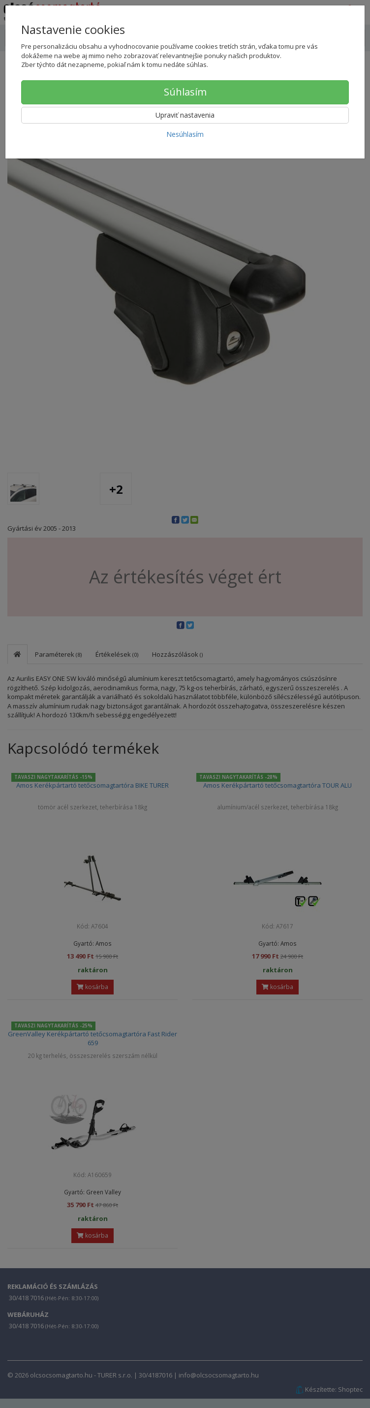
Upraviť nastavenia (185, 115)
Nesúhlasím (185, 134)
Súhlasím (185, 91)
